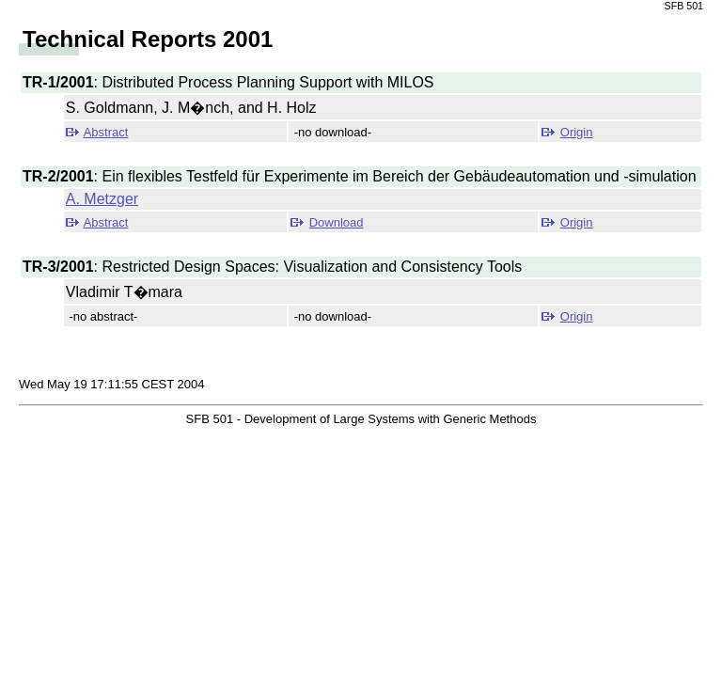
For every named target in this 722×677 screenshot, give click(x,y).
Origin (576, 132)
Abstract (106, 132)
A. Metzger (102, 199)
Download (336, 222)
